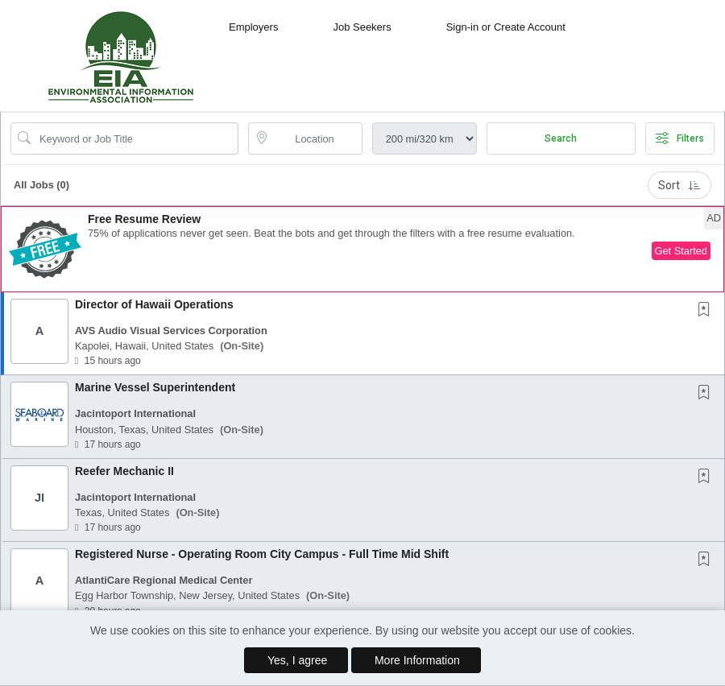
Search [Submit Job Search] (561, 138)
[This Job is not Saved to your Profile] (707, 311)
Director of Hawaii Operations (154, 304)
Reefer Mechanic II (124, 471)
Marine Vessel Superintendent (155, 387)
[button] (362, 249)
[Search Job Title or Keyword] (135, 138)
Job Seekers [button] (362, 27)
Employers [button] (253, 27)
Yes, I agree (297, 660)
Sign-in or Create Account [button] (506, 27)
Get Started (681, 251)
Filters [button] (680, 138)
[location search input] (316, 138)
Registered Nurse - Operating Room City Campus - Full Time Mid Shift (262, 554)
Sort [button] (679, 185)
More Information (417, 660)
